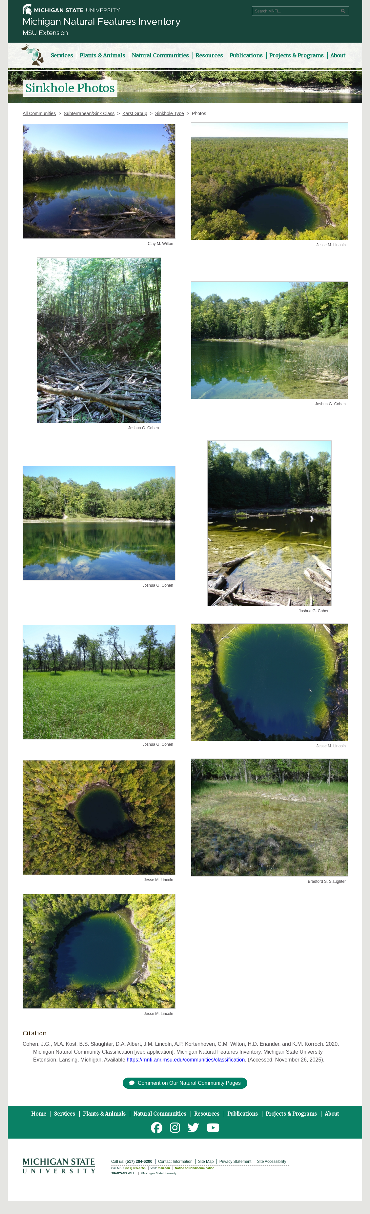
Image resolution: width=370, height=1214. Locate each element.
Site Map (206, 1161)
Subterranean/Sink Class (89, 113)
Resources (206, 1114)
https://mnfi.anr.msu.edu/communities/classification (186, 1059)
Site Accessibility (271, 1161)
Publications (242, 1114)
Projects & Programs (291, 1114)
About (332, 1114)
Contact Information (175, 1161)
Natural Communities (160, 1114)
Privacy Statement (235, 1161)
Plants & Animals (104, 1114)
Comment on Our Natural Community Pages (185, 1083)
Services (64, 1114)
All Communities (39, 113)
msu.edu (164, 1168)
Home (38, 1114)
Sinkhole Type (169, 113)
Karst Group (134, 113)
